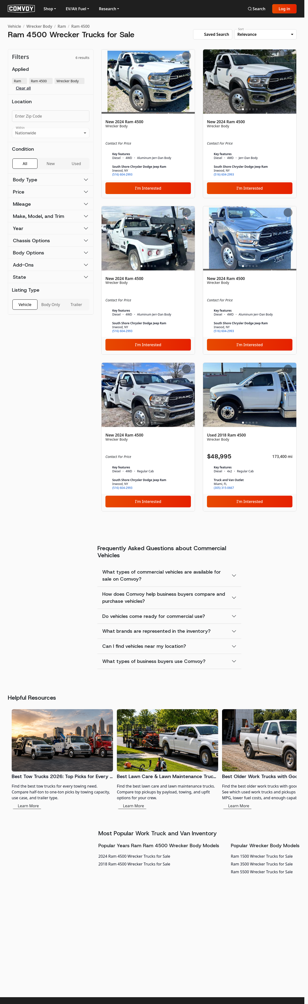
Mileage (22, 204)
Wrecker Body (39, 26)
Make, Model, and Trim (38, 216)
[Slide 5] (155, 109)
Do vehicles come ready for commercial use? (153, 616)
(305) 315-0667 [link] (224, 488)
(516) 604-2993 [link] (122, 175)
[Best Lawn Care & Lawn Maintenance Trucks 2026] (167, 759)
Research (107, 8)
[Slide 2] (145, 109)
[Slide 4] (152, 109)
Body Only (50, 304)
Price (18, 192)
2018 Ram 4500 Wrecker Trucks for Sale (134, 864)
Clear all (23, 88)
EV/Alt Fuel (76, 8)
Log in (284, 8)
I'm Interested (148, 188)
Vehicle (14, 26)
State (19, 277)
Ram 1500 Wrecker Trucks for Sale (262, 856)
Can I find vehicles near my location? (144, 646)
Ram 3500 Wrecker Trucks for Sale (262, 864)
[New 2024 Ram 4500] (148, 123)
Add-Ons (23, 265)
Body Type (25, 180)
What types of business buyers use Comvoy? (153, 661)
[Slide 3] (148, 109)
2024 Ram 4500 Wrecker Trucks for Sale (134, 856)
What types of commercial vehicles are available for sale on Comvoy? (161, 575)
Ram (61, 26)
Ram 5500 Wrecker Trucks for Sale (262, 871)
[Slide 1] (141, 109)
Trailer (76, 304)
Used (76, 163)
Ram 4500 (80, 26)
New (51, 163)
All (25, 163)
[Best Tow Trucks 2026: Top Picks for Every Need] (62, 759)
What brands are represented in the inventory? (156, 631)
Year (18, 228)
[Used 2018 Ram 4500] (250, 437)
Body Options (28, 253)
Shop (48, 8)
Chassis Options (31, 240)
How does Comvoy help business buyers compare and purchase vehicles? (163, 597)
